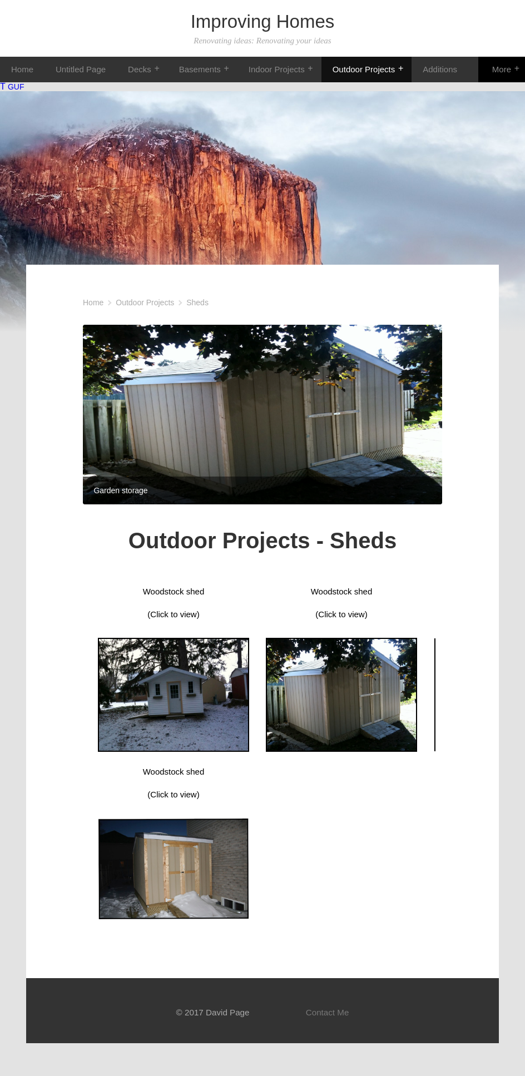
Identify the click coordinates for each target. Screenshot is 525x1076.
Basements (200, 69)
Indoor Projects (277, 69)
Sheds (197, 302)
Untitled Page (81, 69)
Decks (139, 69)
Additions (440, 69)
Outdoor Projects (364, 69)
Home (22, 69)
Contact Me (327, 1012)
